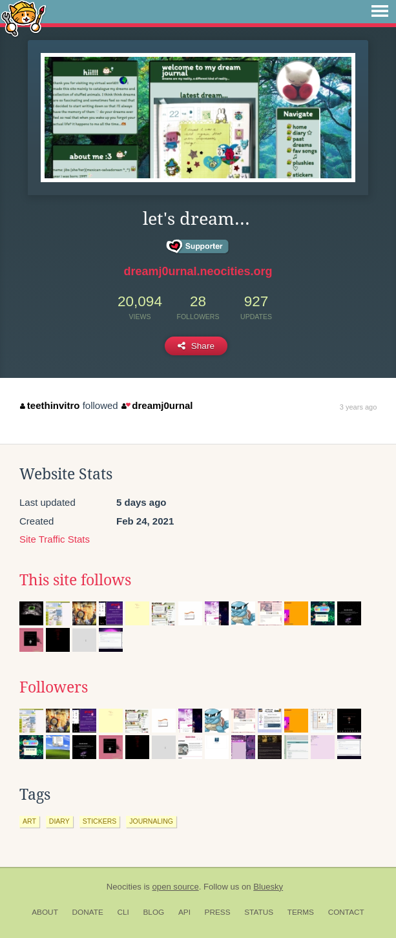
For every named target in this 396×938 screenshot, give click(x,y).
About (45, 912)
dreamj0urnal (157, 405)
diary (59, 821)
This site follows (75, 580)
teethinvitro (49, 405)
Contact (346, 912)
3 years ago (358, 407)
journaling (151, 821)
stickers (100, 821)
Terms (300, 912)
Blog (153, 912)
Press (218, 912)
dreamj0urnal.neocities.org (197, 271)
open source (175, 886)
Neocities (124, 886)
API (184, 912)
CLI (123, 912)
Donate (87, 912)
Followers (53, 687)
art (29, 821)
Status (258, 912)
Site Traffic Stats (54, 539)
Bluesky (268, 886)
